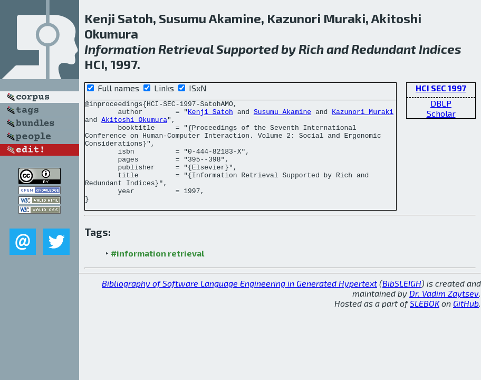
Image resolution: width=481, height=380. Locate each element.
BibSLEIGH (401, 304)
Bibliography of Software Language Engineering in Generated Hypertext (239, 304)
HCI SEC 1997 (441, 88)
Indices (440, 48)
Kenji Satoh (210, 114)
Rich (311, 48)
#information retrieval (157, 274)
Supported (247, 48)
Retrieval (186, 48)
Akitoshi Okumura (134, 124)
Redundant (383, 48)
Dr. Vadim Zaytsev (444, 314)
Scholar (441, 113)
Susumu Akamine (282, 114)
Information (120, 48)
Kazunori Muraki (362, 114)
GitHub (466, 324)
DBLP (440, 103)
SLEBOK (424, 324)
